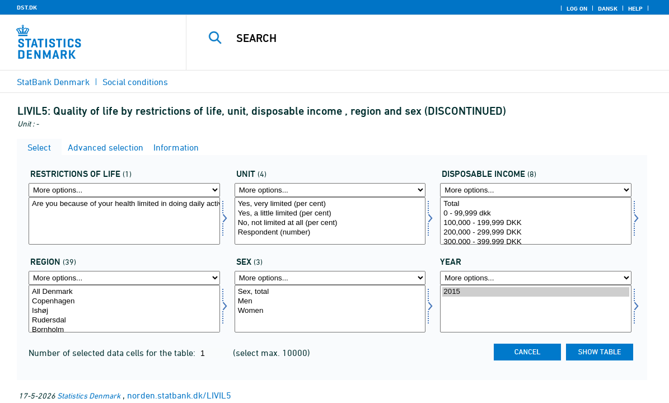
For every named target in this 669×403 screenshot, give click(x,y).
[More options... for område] (124, 278)
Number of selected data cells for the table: (113, 353)
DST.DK (27, 7)
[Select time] (535, 308)
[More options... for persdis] (535, 190)
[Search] (422, 38)
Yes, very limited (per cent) (330, 204)
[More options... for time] (535, 278)
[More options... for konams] (330, 278)
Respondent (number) (330, 232)
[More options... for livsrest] (124, 190)
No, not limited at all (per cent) (330, 223)
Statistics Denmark (88, 395)
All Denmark (124, 292)
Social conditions (135, 82)
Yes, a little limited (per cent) (330, 213)
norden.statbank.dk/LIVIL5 (179, 395)
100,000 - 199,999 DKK (535, 223)
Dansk (607, 8)
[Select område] (124, 308)
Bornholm (124, 330)
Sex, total (330, 292)
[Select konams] (330, 308)
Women (330, 311)
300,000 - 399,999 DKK (535, 242)
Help (635, 8)
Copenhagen (124, 301)
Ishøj (124, 311)
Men (330, 301)
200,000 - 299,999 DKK (535, 232)
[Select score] (330, 221)
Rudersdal (124, 320)
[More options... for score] (330, 190)
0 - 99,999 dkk (535, 213)
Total (535, 204)
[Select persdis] (535, 221)
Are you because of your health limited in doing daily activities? (124, 204)
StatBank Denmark (53, 82)
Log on (577, 8)
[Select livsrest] (124, 221)
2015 (535, 292)
